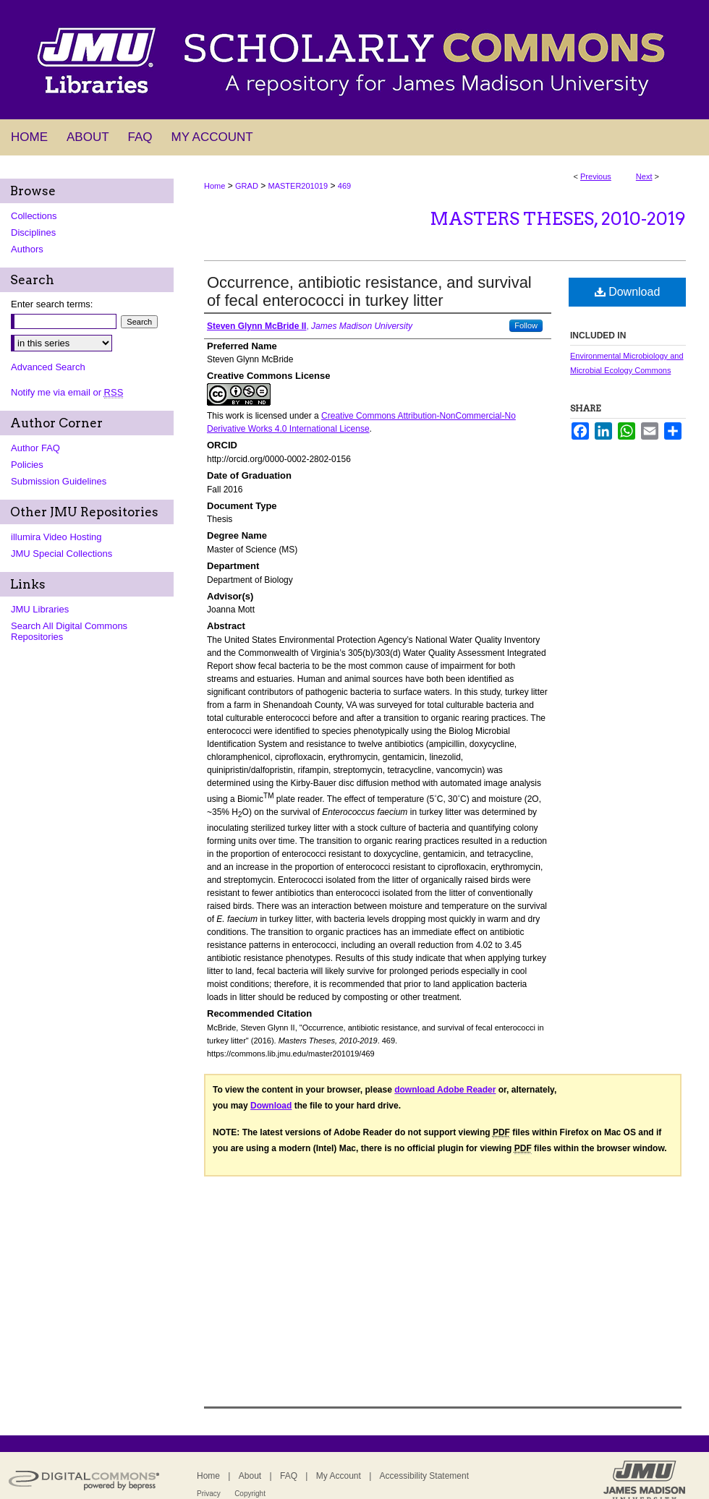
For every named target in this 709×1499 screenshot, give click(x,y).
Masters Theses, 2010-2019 (558, 218)
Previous (595, 176)
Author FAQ (35, 448)
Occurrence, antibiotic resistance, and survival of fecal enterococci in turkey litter (369, 291)
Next (644, 176)
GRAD (246, 185)
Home (214, 185)
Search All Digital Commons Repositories (69, 631)
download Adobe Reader (445, 1090)
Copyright (250, 1494)
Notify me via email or (67, 392)
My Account (338, 1476)
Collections (34, 215)
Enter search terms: (52, 304)
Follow (526, 325)
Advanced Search (48, 367)
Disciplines (33, 232)
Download (628, 292)
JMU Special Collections (61, 553)
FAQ (288, 1476)
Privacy (209, 1494)
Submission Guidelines (58, 481)
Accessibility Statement (424, 1476)
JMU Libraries (40, 609)
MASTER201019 (298, 185)
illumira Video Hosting (56, 536)
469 (344, 185)
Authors (27, 249)
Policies (27, 464)
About (250, 1476)
